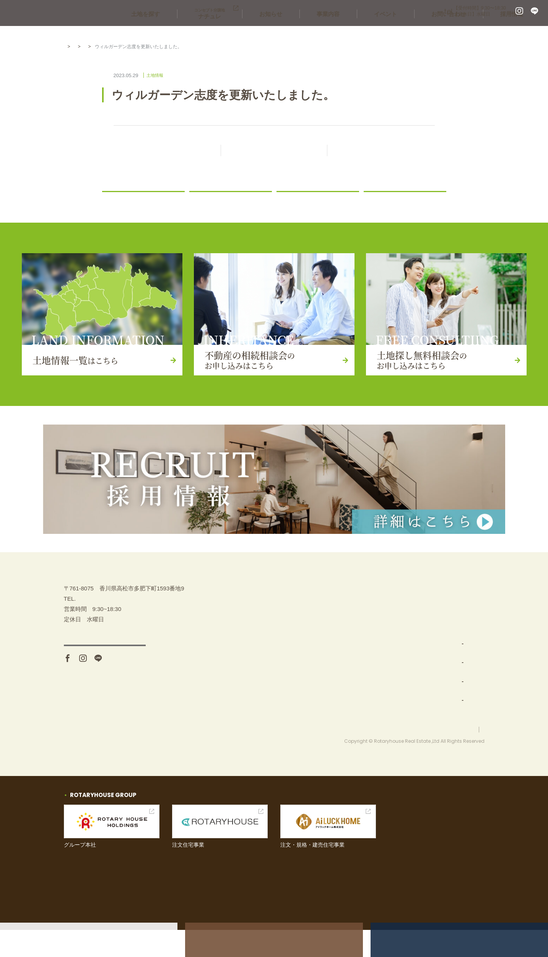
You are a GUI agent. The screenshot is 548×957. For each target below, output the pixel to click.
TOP (364, 604)
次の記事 (380, 151)
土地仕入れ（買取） (388, 661)
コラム (376, 201)
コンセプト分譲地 (385, 699)
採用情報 (517, 30)
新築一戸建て (379, 718)
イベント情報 (450, 642)
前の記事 (167, 151)
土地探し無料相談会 (459, 623)
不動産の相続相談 (456, 604)
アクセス (104, 700)
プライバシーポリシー (462, 756)
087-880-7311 (406, 11)
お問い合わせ (466, 30)
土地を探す (220, 30)
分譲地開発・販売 (385, 680)
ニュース (205, 201)
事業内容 (368, 30)
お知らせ (322, 30)
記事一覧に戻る (281, 151)
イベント (414, 30)
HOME (71, 46)
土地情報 (126, 46)
